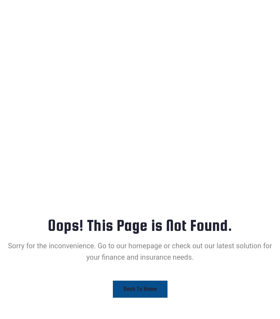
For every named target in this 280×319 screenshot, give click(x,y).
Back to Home (140, 289)
